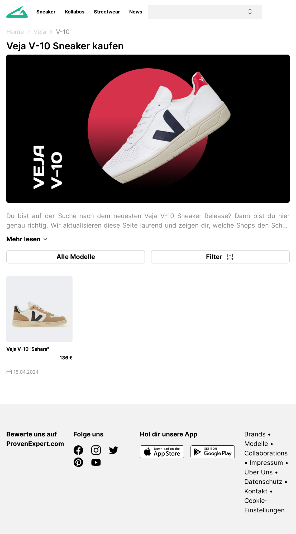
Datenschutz (263, 481)
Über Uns (258, 472)
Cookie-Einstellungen (264, 505)
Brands (255, 434)
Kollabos (74, 12)
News (135, 12)
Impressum (266, 462)
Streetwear (107, 12)
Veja (40, 32)
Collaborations (266, 453)
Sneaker (45, 12)
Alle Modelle (75, 257)
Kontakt (256, 491)
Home (15, 32)
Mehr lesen (28, 239)
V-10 (63, 32)
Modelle (256, 444)
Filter (220, 257)
